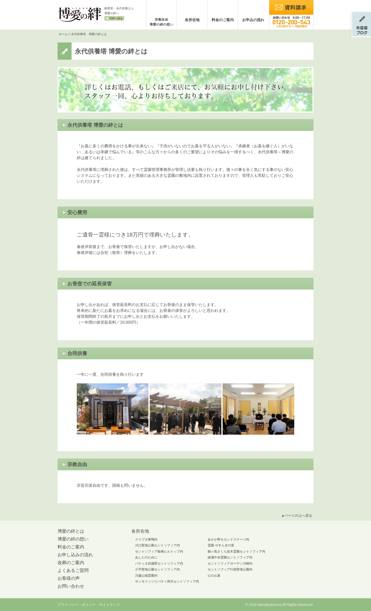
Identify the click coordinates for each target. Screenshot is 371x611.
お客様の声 (69, 578)
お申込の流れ (253, 20)
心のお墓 (214, 575)
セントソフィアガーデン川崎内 (230, 563)
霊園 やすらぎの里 (221, 545)
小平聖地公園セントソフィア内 (157, 569)
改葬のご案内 (71, 562)
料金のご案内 (223, 20)
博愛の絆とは (71, 531)
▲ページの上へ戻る (296, 515)
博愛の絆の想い (73, 539)
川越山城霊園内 (146, 575)
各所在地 (192, 20)
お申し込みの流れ (75, 554)
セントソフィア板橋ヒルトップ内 (159, 551)
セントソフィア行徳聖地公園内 (230, 569)
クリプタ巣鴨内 (146, 539)
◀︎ (114, 18)
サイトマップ (109, 605)
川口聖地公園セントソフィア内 (157, 545)
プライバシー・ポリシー (76, 605)
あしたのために (146, 557)
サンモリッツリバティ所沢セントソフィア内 (167, 581)
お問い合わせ (71, 586)
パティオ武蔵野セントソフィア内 (159, 563)
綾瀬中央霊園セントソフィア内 (230, 557)
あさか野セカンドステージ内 (228, 539)
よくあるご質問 (73, 570)
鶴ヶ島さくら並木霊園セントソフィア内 (236, 551)
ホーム (63, 34)
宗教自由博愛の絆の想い (161, 22)
